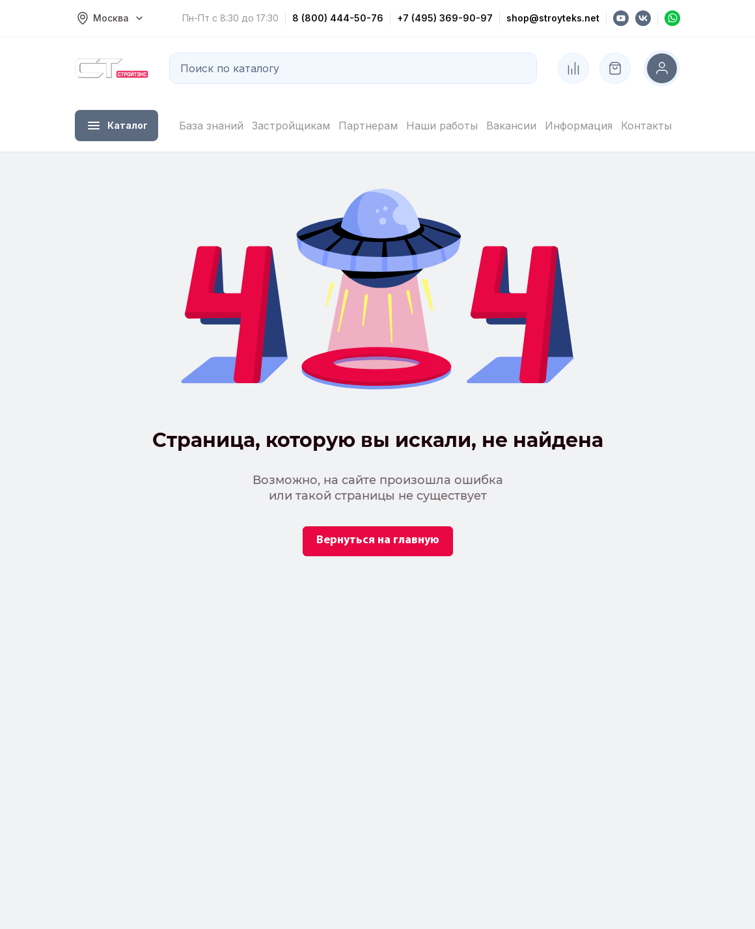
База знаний (211, 125)
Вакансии (511, 125)
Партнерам (368, 125)
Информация (578, 125)
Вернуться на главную (377, 540)
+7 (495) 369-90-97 (445, 17)
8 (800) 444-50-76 (337, 17)
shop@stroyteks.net (552, 17)
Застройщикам (291, 125)
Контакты (646, 125)
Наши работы (442, 125)
